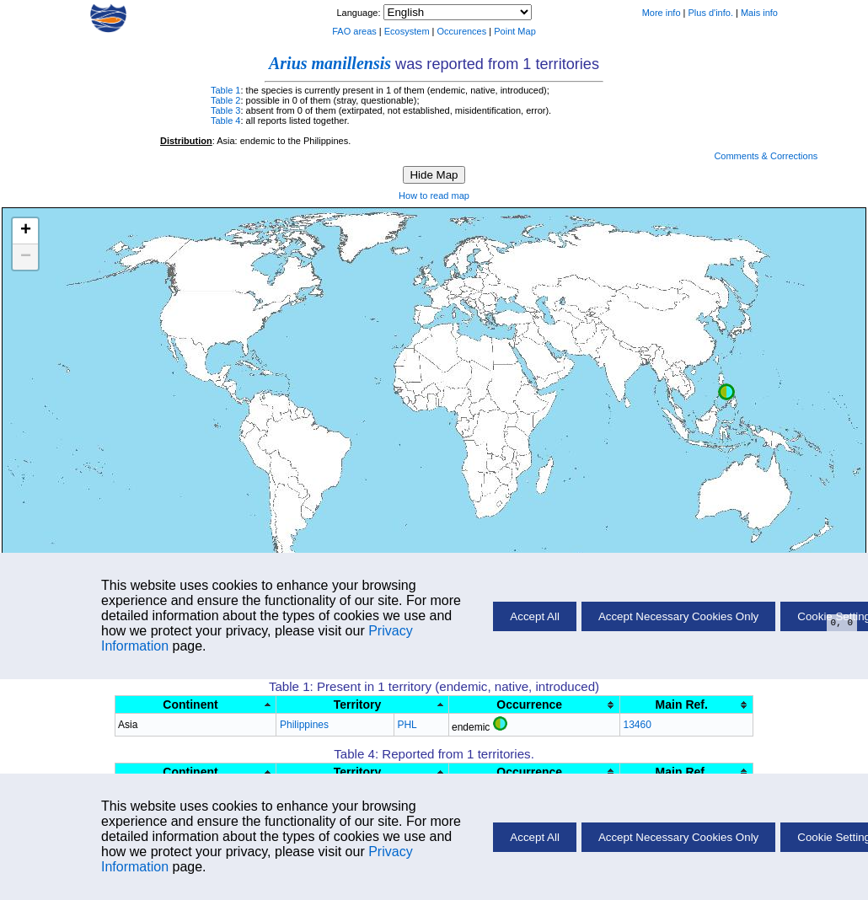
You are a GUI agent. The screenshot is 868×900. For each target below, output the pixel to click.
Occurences (462, 31)
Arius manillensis (330, 63)
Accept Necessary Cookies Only (678, 837)
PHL (406, 725)
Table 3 (225, 110)
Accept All (535, 837)
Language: (359, 13)
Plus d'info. (711, 13)
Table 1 (225, 90)
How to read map (434, 195)
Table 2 (225, 100)
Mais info (759, 13)
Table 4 (225, 120)
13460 (637, 725)
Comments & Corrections (765, 156)
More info (661, 13)
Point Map (515, 31)
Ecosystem (407, 31)
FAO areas (354, 31)
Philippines (304, 725)
